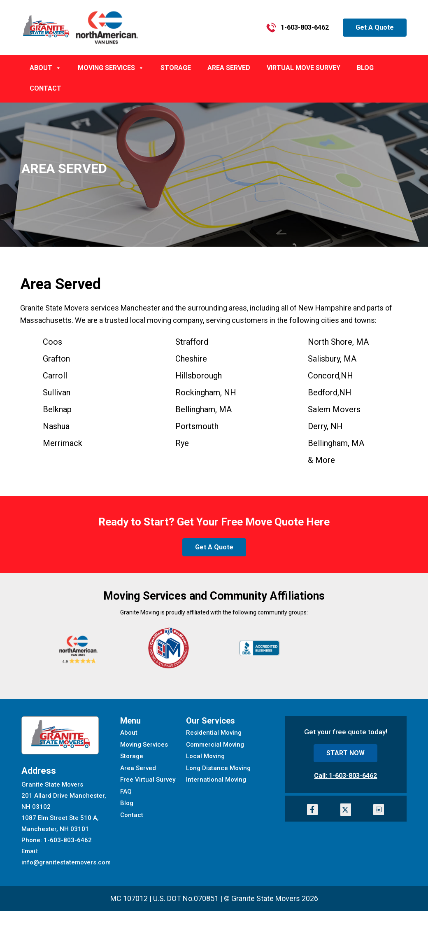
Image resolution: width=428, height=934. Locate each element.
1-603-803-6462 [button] (297, 28)
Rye (182, 443)
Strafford (191, 342)
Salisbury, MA (332, 359)
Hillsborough (198, 376)
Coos (52, 342)
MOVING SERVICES (111, 68)
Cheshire (191, 359)
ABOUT (45, 68)
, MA (203, 409)
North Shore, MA (338, 342)
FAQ (126, 791)
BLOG (365, 68)
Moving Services (144, 744)
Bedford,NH (329, 392)
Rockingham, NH (205, 392)
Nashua (56, 426)
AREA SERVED (228, 68)
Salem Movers (334, 409)
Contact (131, 815)
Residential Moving (214, 732)
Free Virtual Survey (147, 779)
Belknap (57, 409)
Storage (175, 68)
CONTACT (45, 88)
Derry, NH (325, 426)
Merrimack (62, 443)
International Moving (216, 779)
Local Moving (205, 756)
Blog (126, 803)
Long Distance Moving (218, 768)
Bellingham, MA (336, 443)
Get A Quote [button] (375, 27)
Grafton (56, 359)
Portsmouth (197, 426)
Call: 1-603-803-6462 (345, 776)
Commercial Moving (215, 744)
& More (321, 460)
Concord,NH (330, 376)
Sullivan (56, 392)
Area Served (138, 768)
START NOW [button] (345, 753)
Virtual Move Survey (303, 68)
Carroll (55, 376)
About (128, 732)
